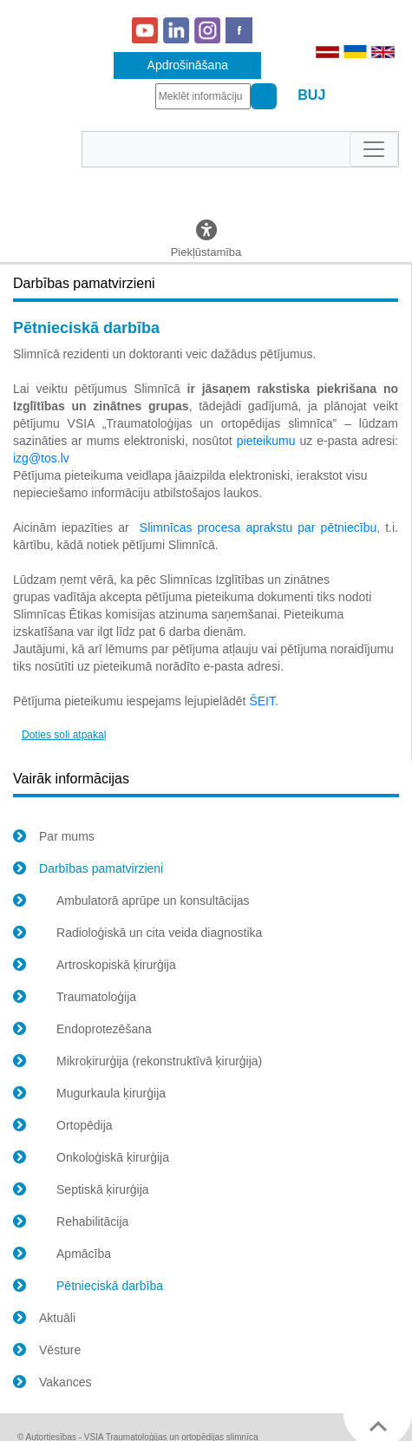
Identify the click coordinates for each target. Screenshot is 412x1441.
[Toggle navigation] (374, 149)
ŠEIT (262, 701)
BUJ (311, 95)
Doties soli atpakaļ (64, 735)
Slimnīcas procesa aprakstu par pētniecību (258, 527)
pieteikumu (266, 441)
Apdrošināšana (187, 65)
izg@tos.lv (41, 458)
